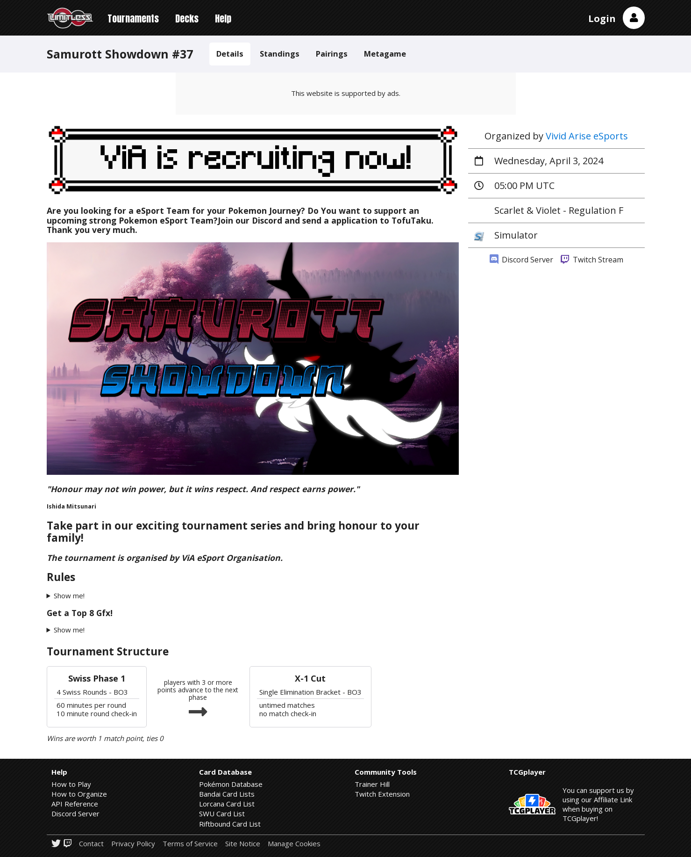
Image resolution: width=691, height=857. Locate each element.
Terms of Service (190, 844)
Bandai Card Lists (227, 794)
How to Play (71, 784)
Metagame (385, 53)
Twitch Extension (382, 794)
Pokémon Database (231, 784)
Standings (279, 53)
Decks (187, 18)
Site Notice (242, 844)
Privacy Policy (133, 844)
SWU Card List (222, 813)
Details (229, 53)
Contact (91, 844)
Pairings (332, 53)
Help (223, 18)
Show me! (69, 596)
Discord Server (521, 259)
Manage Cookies (294, 844)
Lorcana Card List (227, 803)
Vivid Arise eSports (587, 136)
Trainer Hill (372, 784)
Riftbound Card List (230, 823)
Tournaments (133, 18)
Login (602, 18)
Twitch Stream (592, 259)
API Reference (74, 803)
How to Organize (79, 794)
